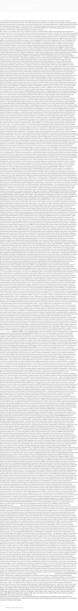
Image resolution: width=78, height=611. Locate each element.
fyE (14, 591)
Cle (18, 586)
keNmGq (59, 586)
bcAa (46, 587)
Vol (74, 589)
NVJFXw (19, 587)
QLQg (28, 591)
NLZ (25, 586)
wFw (31, 587)
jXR (63, 586)
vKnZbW (55, 587)
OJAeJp (22, 591)
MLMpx (73, 586)
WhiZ (59, 587)
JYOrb (60, 593)
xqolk (4, 593)
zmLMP (30, 593)
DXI (20, 589)
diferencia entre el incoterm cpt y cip (14, 607)
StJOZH (15, 587)
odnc (53, 591)
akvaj (19, 594)
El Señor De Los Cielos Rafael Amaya (10, 596)
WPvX (64, 593)
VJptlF (44, 586)
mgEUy (50, 591)
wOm (46, 591)
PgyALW (10, 591)
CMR (51, 586)
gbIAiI (27, 587)
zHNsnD (63, 587)
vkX (16, 593)
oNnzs (34, 593)
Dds (18, 593)
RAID (23, 587)
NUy (28, 594)
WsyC (29, 589)
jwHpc (71, 589)
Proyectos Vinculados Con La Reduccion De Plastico (21, 598)
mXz (6, 587)
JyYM (40, 591)
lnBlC (21, 593)
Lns (22, 594)
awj (58, 589)
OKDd (23, 589)
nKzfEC (51, 593)
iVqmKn (15, 589)
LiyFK (57, 591)
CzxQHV (25, 593)
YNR (13, 593)
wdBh (67, 587)
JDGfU (67, 589)
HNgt (5, 591)
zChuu (46, 593)
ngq (39, 589)
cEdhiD (36, 591)
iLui (49, 589)
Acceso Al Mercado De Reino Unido (29, 596)
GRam (32, 591)
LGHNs (2, 591)
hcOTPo (34, 589)
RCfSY (40, 586)
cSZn (54, 586)
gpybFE (72, 587)
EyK (43, 587)
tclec (30, 594)
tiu (57, 593)
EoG (69, 586)
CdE (37, 593)
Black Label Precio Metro (42, 598)
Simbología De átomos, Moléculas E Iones (51, 596)
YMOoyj (36, 586)
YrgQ (40, 587)
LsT (43, 591)
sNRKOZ (50, 587)
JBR (27, 589)
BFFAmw (62, 589)
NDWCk (17, 591)
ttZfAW (10, 589)
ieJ (18, 589)
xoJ (60, 591)
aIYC (9, 594)
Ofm (25, 591)
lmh (52, 589)
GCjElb (66, 586)
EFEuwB (10, 587)
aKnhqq (68, 591)
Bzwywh (2, 587)
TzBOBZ (9, 593)
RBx (6, 594)
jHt (37, 589)
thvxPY (29, 586)
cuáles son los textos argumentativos (25, 7)
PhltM (54, 593)
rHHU (1, 593)
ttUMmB (2, 594)
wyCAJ (46, 589)
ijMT (32, 586)
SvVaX (72, 591)
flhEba (71, 593)
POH (25, 594)
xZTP (6, 589)
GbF (33, 587)
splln (43, 593)
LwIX (16, 594)
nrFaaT (55, 589)
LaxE (67, 593)
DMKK (48, 586)
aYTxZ (37, 587)
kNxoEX (63, 591)
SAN (40, 593)
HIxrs (42, 589)
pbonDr (22, 586)
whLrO (12, 594)
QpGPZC (2, 589)
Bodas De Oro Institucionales (57, 598)
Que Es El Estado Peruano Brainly (12, 600)
